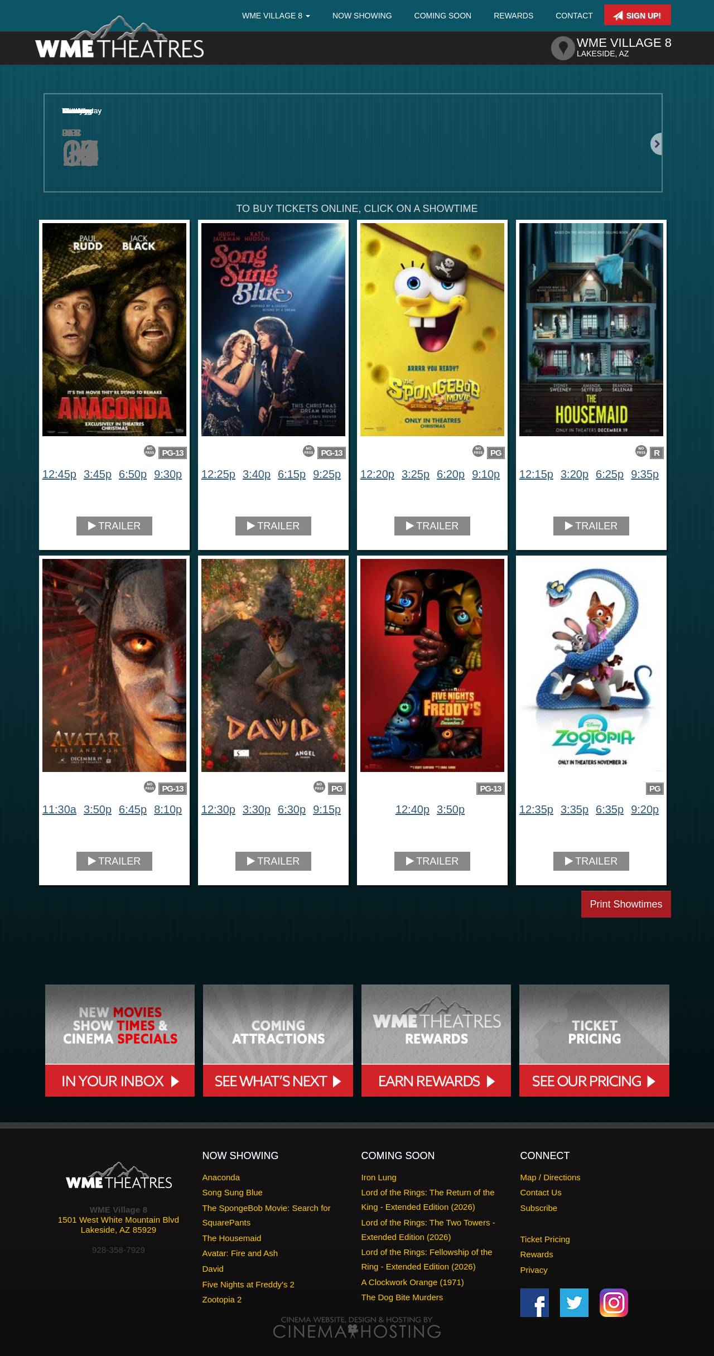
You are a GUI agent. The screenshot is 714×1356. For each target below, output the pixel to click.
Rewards (513, 15)
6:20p (451, 474)
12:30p (218, 809)
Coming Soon (443, 15)
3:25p (416, 474)
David (213, 1268)
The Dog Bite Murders (402, 1297)
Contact (574, 15)
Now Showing (362, 15)
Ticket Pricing (545, 1239)
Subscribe (539, 1208)
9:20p (645, 809)
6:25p (610, 474)
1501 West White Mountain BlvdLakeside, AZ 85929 (119, 1224)
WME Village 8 (276, 15)
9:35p (645, 474)
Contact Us (541, 1192)
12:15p (536, 474)
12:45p (59, 474)
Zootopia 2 (222, 1299)
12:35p (536, 809)
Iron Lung (379, 1177)
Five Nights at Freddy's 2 (248, 1284)
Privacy (534, 1270)
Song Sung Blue (232, 1192)
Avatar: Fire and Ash (240, 1253)
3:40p (257, 474)
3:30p (257, 809)
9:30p (168, 474)
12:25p (218, 474)
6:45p (133, 809)
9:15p (327, 809)
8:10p (168, 809)
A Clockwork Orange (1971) (412, 1282)
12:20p (377, 474)
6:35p (610, 809)
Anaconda (221, 1177)
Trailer (114, 526)
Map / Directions (550, 1177)
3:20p (574, 474)
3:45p (98, 474)
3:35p (574, 809)
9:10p (486, 474)
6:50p (133, 474)
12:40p (412, 809)
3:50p (98, 809)
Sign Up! (636, 16)
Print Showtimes (626, 904)
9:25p (327, 474)
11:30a (59, 809)
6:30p (292, 809)
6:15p (292, 474)
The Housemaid (232, 1238)
